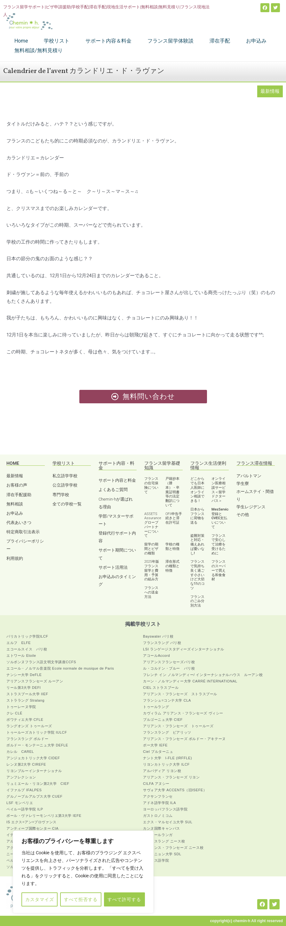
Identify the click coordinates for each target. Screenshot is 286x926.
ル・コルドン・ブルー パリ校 (169, 668)
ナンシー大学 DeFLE (24, 675)
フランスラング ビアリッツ (167, 732)
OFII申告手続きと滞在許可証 (173, 518)
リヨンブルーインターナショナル (34, 771)
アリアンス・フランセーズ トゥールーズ (178, 726)
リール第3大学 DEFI (23, 687)
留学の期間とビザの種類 (151, 548)
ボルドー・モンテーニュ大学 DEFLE (37, 745)
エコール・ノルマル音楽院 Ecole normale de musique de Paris (60, 668)
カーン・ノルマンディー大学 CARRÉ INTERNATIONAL (190, 681)
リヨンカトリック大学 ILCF (166, 764)
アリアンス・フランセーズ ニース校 (173, 848)
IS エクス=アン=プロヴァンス (31, 822)
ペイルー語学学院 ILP (24, 809)
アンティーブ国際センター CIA (32, 828)
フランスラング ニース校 (164, 841)
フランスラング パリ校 (162, 643)
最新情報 (270, 91)
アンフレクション (21, 777)
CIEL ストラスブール (161, 687)
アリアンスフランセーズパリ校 (169, 662)
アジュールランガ (158, 835)
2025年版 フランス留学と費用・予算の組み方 (151, 570)
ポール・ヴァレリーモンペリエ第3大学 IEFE (43, 815)
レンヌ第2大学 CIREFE (26, 764)
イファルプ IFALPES (24, 790)
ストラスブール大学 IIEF (27, 694)
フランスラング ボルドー (27, 739)
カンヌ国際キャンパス (161, 828)
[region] (83, 872)
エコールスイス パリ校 (26, 649)
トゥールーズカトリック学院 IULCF (36, 732)
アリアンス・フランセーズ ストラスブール (180, 694)
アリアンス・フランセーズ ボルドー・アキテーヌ (184, 739)
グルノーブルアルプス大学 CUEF (34, 796)
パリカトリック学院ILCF (27, 636)
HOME (12, 463)
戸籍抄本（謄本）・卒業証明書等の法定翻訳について (172, 492)
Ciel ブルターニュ (158, 751)
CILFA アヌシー (156, 783)
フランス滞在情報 (254, 463)
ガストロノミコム (158, 815)
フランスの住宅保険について (151, 485)
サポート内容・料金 (116, 465)
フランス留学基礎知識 (162, 465)
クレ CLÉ (14, 713)
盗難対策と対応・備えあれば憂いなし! (197, 544)
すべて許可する (124, 899)
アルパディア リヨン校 (162, 771)
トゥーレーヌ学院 (21, 707)
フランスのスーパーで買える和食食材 (218, 570)
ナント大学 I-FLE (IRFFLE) (167, 758)
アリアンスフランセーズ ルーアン (34, 681)
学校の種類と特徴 (172, 546)
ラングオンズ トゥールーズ (29, 726)
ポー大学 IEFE (155, 745)
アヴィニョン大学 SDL (162, 854)
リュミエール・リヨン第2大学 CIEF (37, 783)
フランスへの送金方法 (151, 592)
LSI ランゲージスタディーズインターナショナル (183, 649)
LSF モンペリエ (19, 803)
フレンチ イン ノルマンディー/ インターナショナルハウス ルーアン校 (203, 675)
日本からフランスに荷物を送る (197, 516)
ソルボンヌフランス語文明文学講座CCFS (41, 662)
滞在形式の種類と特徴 (172, 566)
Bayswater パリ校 (158, 636)
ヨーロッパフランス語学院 (165, 809)
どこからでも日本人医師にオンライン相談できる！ (197, 490)
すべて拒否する (81, 899)
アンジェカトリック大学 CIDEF (33, 758)
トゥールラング (156, 707)
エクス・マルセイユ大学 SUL (167, 822)
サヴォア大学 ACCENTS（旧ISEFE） (175, 790)
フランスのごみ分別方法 (197, 601)
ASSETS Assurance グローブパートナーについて (152, 525)
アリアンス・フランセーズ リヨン (171, 777)
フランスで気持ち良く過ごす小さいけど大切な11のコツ (197, 575)
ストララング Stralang (25, 700)
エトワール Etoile (21, 655)
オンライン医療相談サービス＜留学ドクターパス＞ (218, 490)
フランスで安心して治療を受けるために (218, 544)
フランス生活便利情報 (208, 465)
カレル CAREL (20, 751)
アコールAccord (156, 655)
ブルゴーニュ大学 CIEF (163, 719)
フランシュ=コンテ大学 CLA (167, 700)
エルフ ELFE (18, 643)
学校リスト (63, 463)
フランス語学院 (156, 860)
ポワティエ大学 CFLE (24, 719)
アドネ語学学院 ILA (159, 803)
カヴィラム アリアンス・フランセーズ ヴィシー (183, 713)
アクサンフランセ (158, 796)
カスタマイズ (39, 899)
